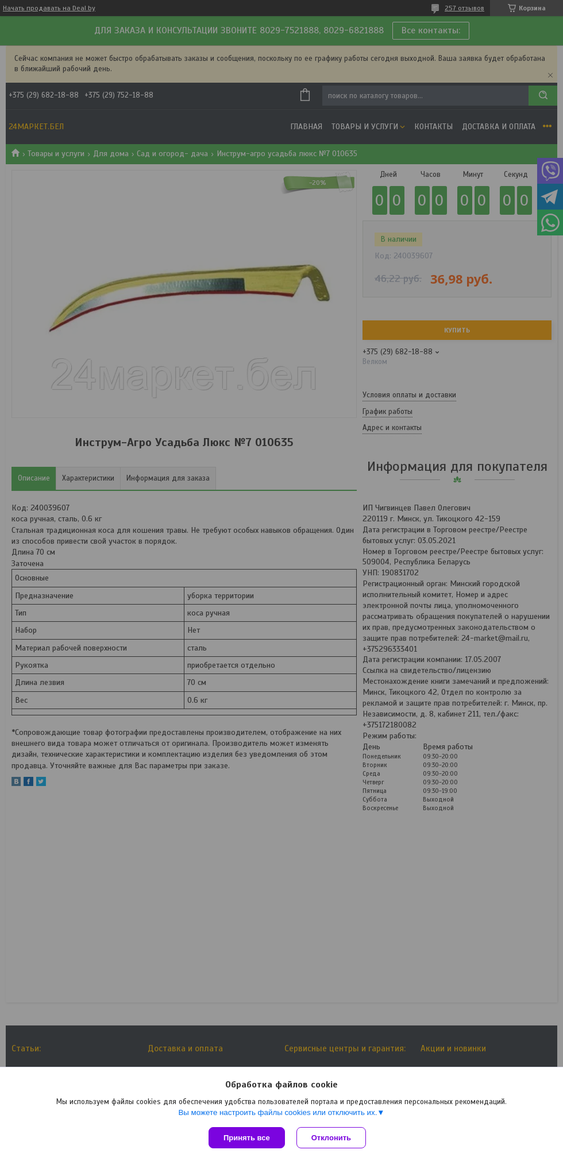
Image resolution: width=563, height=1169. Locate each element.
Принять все (246, 1137)
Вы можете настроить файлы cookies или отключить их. (277, 1112)
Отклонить (331, 1137)
